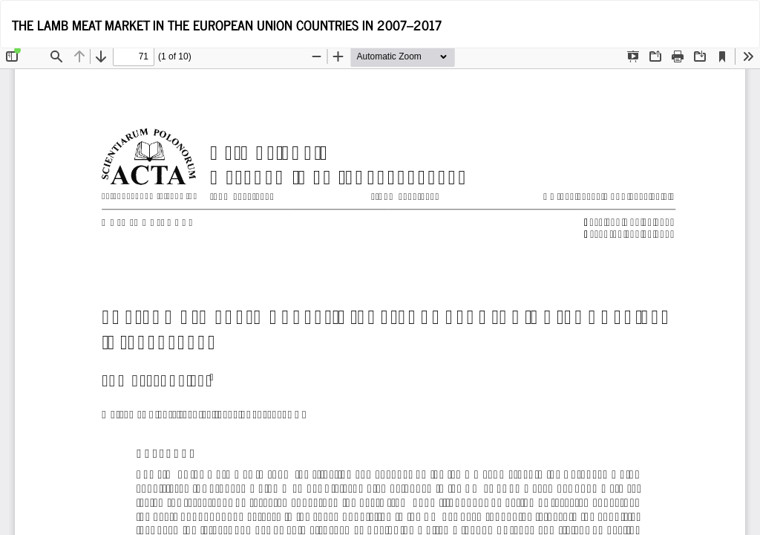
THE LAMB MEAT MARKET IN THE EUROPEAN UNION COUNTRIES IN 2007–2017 (227, 24)
